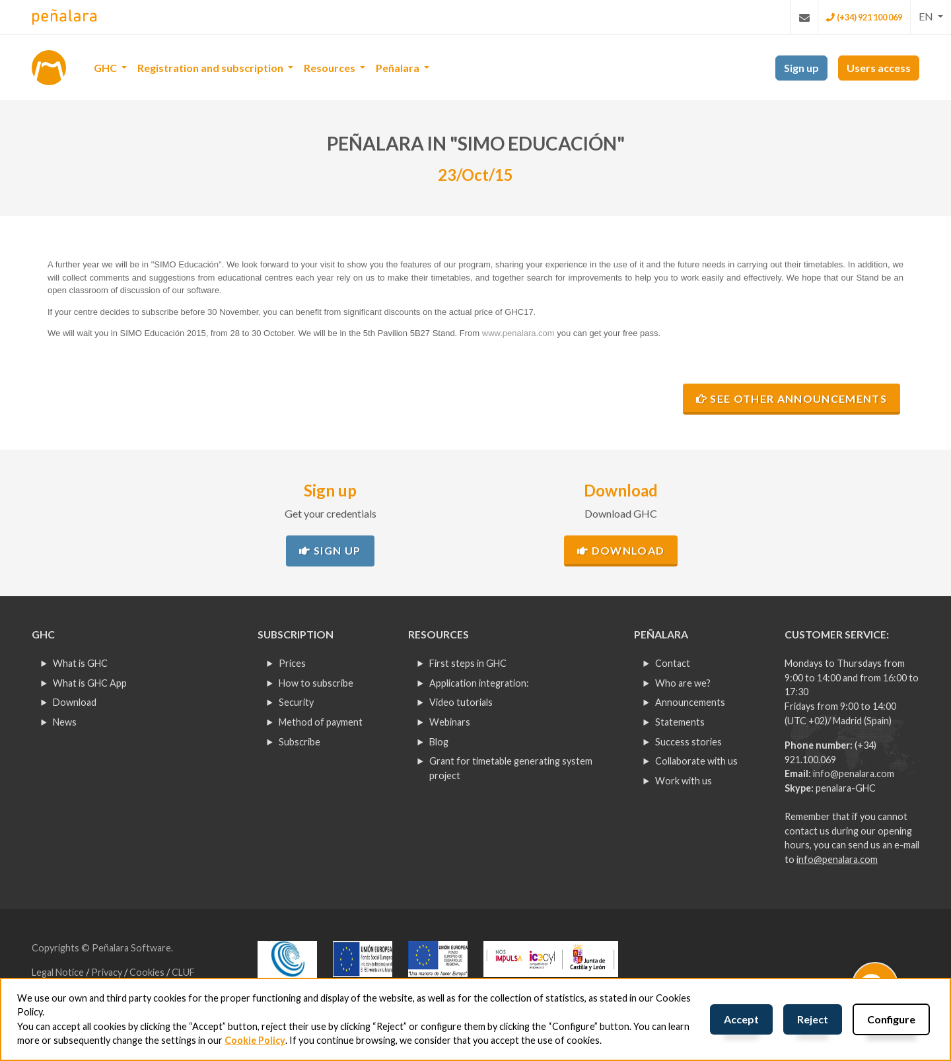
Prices (292, 663)
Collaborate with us (696, 761)
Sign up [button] (801, 67)
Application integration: (479, 683)
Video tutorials (461, 702)
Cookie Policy (255, 1040)
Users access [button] (879, 67)
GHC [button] (106, 67)
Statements (680, 722)
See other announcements (791, 398)
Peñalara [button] (398, 67)
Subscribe (299, 741)
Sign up (330, 550)
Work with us (683, 780)
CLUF (183, 972)
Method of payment (321, 722)
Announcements (690, 702)
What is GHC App (90, 683)
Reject (812, 1019)
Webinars (449, 722)
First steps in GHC (468, 663)
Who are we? (683, 683)
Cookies (147, 972)
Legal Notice (59, 972)
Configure (891, 1019)
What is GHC (80, 663)
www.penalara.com (518, 333)
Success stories (688, 741)
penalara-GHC (846, 788)
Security (296, 702)
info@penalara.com (853, 773)
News (65, 722)
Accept (741, 1019)
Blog (438, 741)
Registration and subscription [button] (211, 67)
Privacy (107, 972)
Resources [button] (330, 67)
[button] (931, 16)
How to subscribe (316, 683)
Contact (672, 663)
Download (620, 550)
